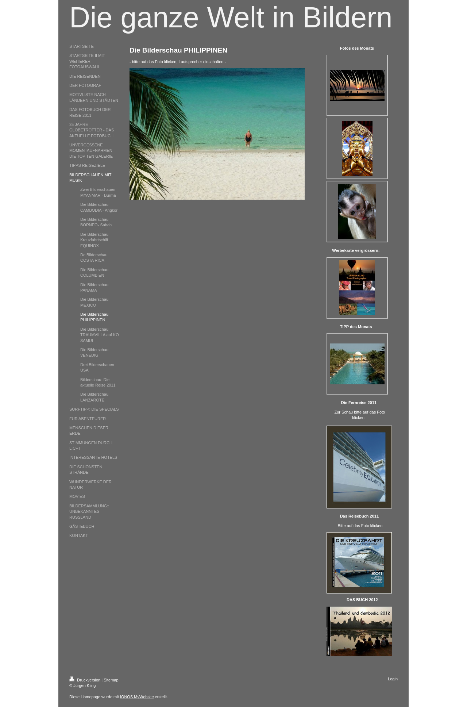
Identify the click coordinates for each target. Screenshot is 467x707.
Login (393, 679)
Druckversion (85, 680)
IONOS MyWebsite (137, 697)
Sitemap (111, 680)
